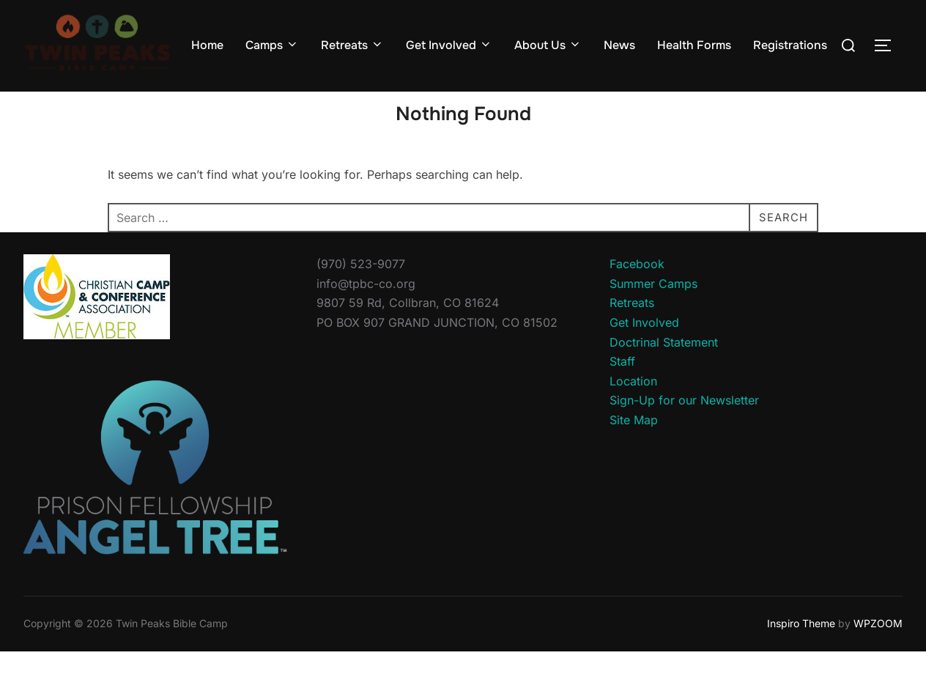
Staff (622, 389)
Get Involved (449, 45)
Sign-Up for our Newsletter (684, 428)
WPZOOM (878, 652)
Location (633, 409)
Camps (272, 45)
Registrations (790, 45)
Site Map (634, 448)
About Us (548, 45)
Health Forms (694, 45)
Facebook (637, 292)
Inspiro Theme (801, 652)
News (619, 45)
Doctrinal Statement (664, 370)
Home (207, 45)
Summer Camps (653, 312)
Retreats (352, 45)
